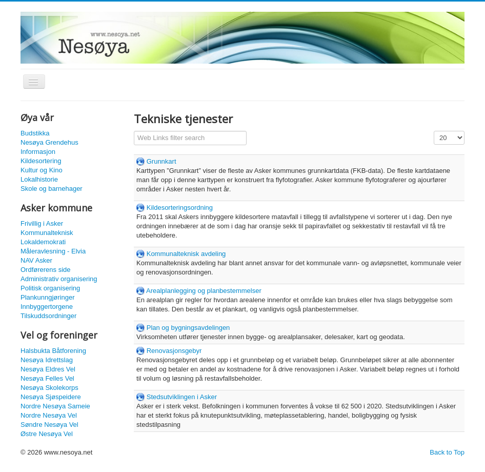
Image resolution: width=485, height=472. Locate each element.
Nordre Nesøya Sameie (55, 406)
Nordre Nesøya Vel (49, 415)
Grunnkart (161, 161)
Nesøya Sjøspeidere (51, 397)
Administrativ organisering (59, 279)
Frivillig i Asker (42, 223)
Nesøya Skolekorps (49, 387)
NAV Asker (36, 260)
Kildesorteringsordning (180, 207)
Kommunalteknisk (47, 233)
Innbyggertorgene (47, 306)
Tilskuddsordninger (48, 316)
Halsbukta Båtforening (53, 351)
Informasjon (38, 151)
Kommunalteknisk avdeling (186, 254)
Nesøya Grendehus (49, 142)
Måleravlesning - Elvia (53, 251)
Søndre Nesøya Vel (49, 424)
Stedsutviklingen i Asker (182, 397)
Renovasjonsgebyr (174, 351)
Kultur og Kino (42, 170)
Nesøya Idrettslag (47, 360)
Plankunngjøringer (48, 297)
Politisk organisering (50, 288)
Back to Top (447, 452)
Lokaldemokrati (43, 242)
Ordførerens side (46, 269)
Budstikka (35, 133)
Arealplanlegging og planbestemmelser (203, 290)
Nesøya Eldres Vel (48, 369)
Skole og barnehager (52, 188)
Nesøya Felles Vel (47, 378)
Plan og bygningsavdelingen (188, 327)
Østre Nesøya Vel (47, 434)
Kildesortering (41, 161)
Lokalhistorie (39, 179)
